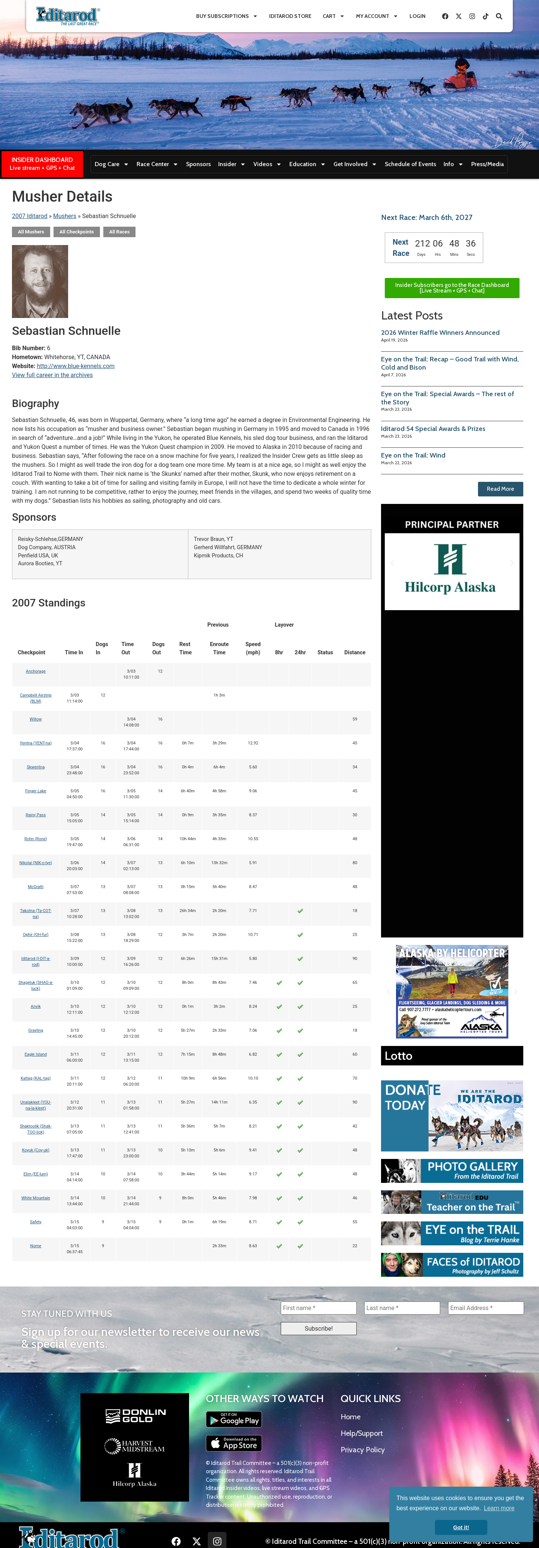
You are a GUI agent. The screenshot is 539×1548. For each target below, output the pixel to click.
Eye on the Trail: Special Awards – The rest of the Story (447, 398)
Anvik (36, 1006)
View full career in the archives (52, 375)
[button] (392, 563)
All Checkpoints (77, 232)
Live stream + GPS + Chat (42, 167)
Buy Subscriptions (227, 16)
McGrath (35, 886)
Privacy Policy (363, 1450)
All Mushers (31, 232)
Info (454, 164)
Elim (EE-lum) (36, 1174)
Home (350, 1417)
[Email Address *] (486, 1308)
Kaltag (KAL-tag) (36, 1078)
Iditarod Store (290, 16)
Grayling (35, 1030)
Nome (36, 1245)
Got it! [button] (461, 1527)
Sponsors (198, 164)
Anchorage (36, 671)
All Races (119, 232)
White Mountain (35, 1198)
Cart (334, 16)
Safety (36, 1222)
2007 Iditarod (30, 216)
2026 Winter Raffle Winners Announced (440, 332)
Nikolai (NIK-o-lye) (35, 862)
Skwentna (36, 767)
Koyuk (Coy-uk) (35, 1150)
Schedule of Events (410, 164)
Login (417, 16)
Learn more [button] (499, 1508)
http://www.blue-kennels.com (76, 366)
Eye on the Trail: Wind (413, 455)
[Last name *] (402, 1308)
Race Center (158, 164)
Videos (267, 164)
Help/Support (362, 1433)
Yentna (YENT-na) (36, 743)
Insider (232, 164)
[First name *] (319, 1308)
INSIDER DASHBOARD (42, 159)
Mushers (64, 216)
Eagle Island (36, 1054)
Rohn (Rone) (35, 838)
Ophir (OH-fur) (36, 934)
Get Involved (355, 164)
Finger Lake (35, 791)
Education (307, 164)
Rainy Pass (36, 815)
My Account (377, 16)
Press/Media (487, 164)
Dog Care (112, 164)
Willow (36, 719)
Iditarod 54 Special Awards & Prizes (433, 429)
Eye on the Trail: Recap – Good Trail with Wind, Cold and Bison (450, 363)
